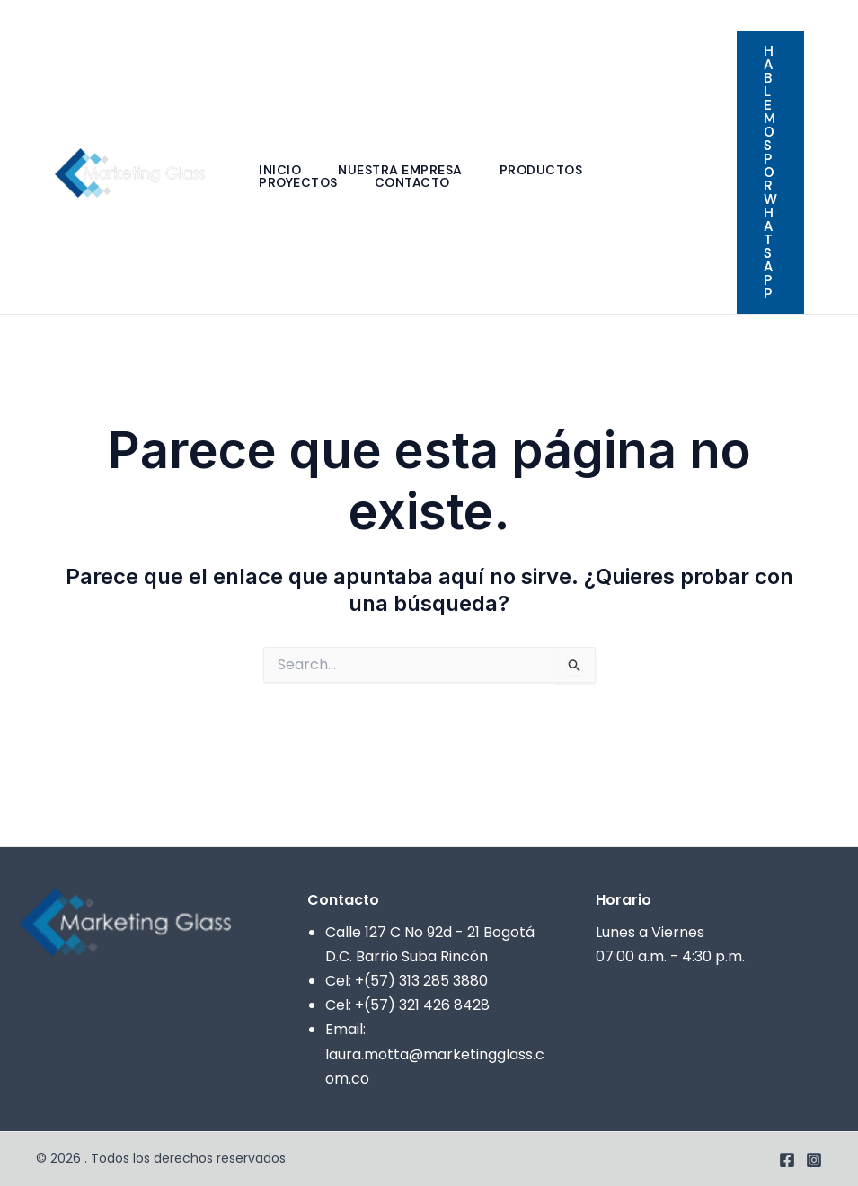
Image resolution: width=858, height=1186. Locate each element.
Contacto (417, 182)
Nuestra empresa (404, 170)
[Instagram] (832, 17)
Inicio (282, 170)
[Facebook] (805, 17)
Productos (548, 170)
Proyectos (300, 182)
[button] (770, 172)
